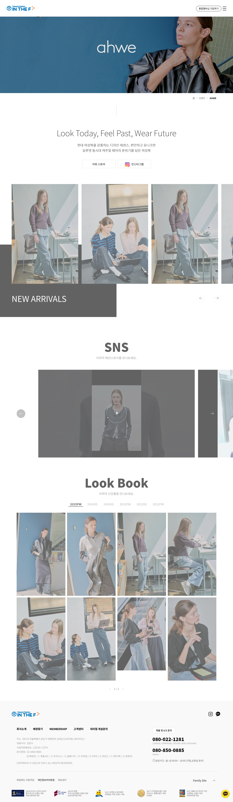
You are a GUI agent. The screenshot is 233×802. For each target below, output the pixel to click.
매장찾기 (38, 729)
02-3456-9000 (34, 751)
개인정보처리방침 (46, 780)
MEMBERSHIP (58, 729)
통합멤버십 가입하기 (209, 8)
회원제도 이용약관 (25, 780)
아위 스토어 (98, 179)
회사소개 (21, 729)
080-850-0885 (168, 750)
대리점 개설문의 (99, 729)
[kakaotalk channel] (225, 794)
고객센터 (79, 729)
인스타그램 (134, 179)
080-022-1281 (168, 739)
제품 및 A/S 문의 (164, 730)
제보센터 (62, 780)
